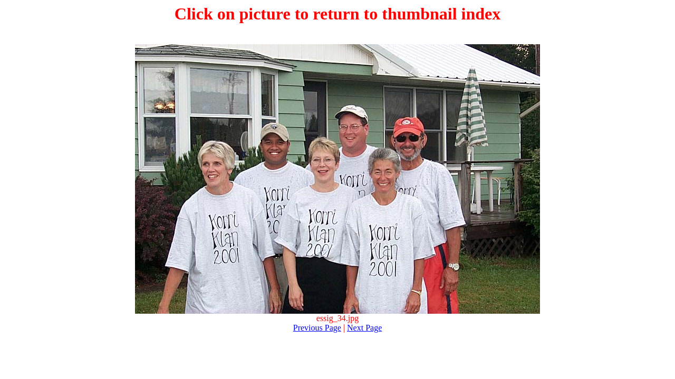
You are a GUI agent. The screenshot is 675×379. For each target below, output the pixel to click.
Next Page (364, 327)
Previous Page (317, 327)
